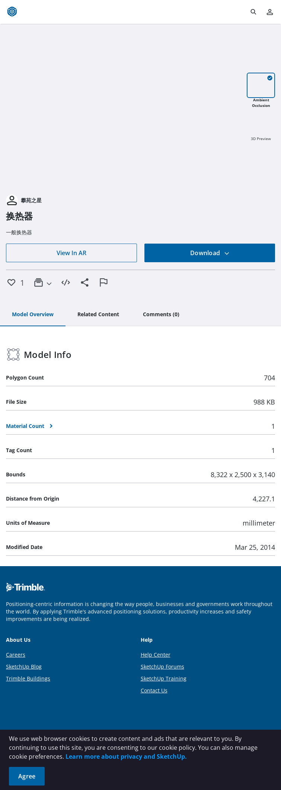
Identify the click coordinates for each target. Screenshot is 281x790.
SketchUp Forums (162, 666)
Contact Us (154, 690)
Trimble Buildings (28, 678)
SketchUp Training (163, 678)
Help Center (155, 654)
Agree (26, 776)
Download (210, 253)
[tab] (33, 314)
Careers (15, 654)
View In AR (71, 253)
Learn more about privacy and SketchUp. (126, 756)
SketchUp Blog (24, 666)
